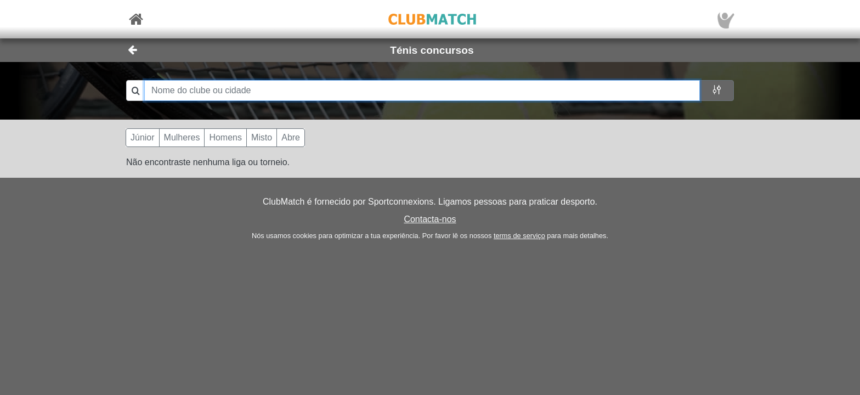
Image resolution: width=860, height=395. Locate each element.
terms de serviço (519, 236)
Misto (261, 137)
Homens (225, 137)
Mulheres (182, 137)
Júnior (143, 137)
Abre (290, 137)
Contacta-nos (430, 219)
